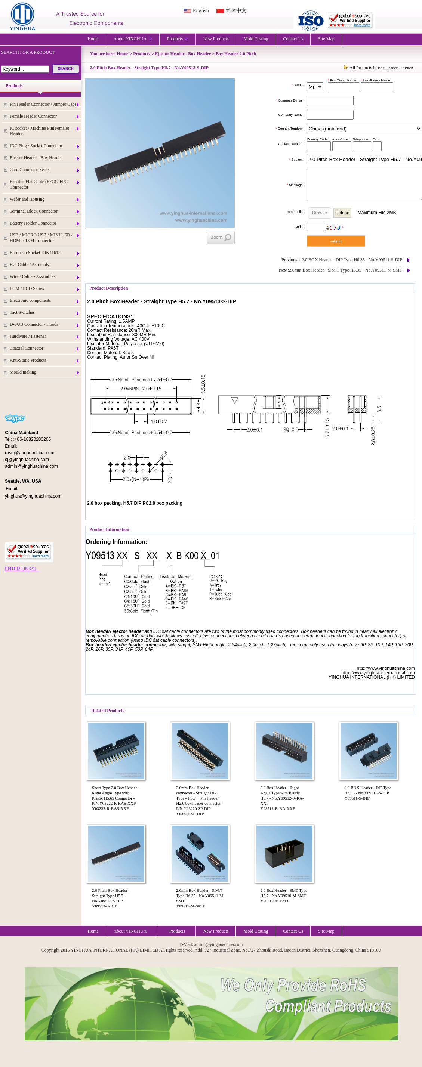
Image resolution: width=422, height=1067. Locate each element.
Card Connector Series (45, 170)
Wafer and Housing (45, 199)
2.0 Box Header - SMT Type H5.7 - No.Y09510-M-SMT (284, 893)
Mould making (45, 372)
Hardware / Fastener (45, 336)
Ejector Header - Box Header (45, 158)
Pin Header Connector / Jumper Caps (45, 104)
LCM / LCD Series (45, 288)
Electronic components (45, 300)
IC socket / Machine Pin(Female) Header (45, 131)
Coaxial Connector (45, 348)
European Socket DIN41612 (45, 253)
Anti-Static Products (45, 360)
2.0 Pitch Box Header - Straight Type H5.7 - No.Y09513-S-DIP (111, 895)
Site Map (326, 38)
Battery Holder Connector (45, 223)
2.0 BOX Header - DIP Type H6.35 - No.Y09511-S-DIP (352, 259)
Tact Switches (45, 312)
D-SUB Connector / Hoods (45, 324)
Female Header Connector (45, 116)
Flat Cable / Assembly (45, 264)
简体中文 (236, 10)
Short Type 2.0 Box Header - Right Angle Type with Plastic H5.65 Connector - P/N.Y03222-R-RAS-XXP (115, 795)
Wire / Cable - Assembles (45, 276)
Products (177, 38)
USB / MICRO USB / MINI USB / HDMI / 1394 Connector (45, 237)
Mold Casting (256, 38)
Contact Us (293, 38)
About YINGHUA (133, 38)
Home (92, 38)
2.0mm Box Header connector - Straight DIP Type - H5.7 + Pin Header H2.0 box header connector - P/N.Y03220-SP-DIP (199, 798)
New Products (216, 38)
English (201, 10)
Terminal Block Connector (45, 211)
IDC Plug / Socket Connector (45, 146)
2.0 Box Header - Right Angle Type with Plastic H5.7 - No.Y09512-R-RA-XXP (282, 795)
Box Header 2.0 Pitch (236, 53)
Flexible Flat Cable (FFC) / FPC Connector (45, 184)
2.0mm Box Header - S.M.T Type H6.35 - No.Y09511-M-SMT (345, 270)
